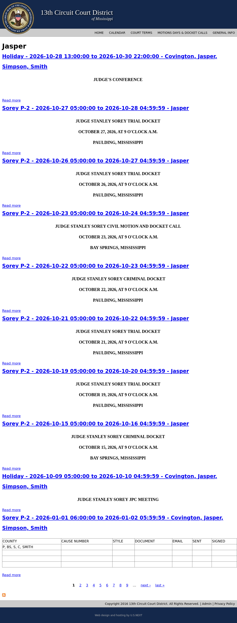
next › (146, 585)
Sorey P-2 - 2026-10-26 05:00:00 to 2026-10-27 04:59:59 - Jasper (95, 161)
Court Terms (141, 32)
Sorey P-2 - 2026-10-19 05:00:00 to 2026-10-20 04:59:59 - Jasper (95, 371)
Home (99, 32)
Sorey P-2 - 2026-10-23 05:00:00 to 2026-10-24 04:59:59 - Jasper (95, 213)
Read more (11, 100)
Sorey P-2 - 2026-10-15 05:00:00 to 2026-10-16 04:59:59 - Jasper (95, 424)
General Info (224, 32)
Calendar (117, 32)
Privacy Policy (225, 603)
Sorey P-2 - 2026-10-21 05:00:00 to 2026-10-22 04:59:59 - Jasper (95, 319)
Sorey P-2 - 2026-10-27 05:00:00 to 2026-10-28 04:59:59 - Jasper (95, 108)
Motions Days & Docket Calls (182, 32)
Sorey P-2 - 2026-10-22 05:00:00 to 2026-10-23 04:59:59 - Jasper (95, 266)
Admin (207, 603)
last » (160, 585)
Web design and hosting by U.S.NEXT (118, 615)
